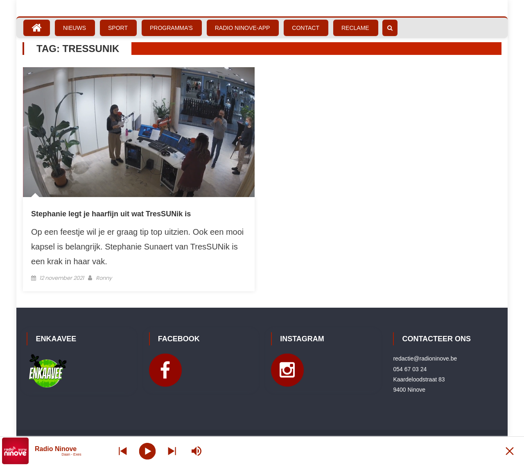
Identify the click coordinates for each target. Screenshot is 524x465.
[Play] (147, 450)
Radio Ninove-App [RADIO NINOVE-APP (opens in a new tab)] (242, 28)
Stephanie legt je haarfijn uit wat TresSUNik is (111, 214)
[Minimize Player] (510, 451)
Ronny (104, 278)
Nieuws (74, 28)
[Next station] (123, 451)
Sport (118, 28)
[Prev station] (172, 451)
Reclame (355, 28)
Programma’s (171, 28)
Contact (305, 28)
